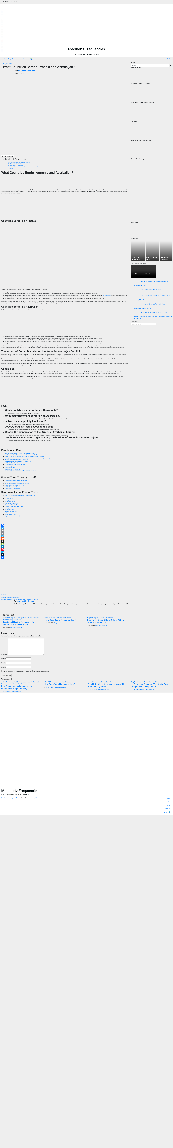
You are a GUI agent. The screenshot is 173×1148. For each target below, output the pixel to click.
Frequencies (14, 618)
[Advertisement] (65, 207)
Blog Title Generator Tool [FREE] (12, 516)
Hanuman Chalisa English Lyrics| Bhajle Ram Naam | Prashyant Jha (20, 471)
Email (3, 663)
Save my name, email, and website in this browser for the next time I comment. (26, 672)
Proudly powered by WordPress (10, 799)
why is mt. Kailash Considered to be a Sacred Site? (16, 460)
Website (3, 668)
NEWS (10, 64)
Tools (5, 59)
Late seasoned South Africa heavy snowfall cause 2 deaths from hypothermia (19, 600)
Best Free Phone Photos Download (13, 487)
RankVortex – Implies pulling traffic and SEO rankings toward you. (20, 496)
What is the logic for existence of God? (14, 466)
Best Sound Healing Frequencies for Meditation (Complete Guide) (19, 624)
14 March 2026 (50, 688)
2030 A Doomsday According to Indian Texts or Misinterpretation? (20, 454)
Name (3, 659)
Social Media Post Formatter (11, 504)
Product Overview (149, 683)
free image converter (9, 497)
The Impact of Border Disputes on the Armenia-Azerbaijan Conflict (23, 167)
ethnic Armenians (107, 296)
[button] (167, 59)
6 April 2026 (6, 692)
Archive (5, 618)
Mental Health (27, 618)
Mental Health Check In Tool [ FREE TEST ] (14, 486)
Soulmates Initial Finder (10, 483)
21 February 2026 (137, 690)
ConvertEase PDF (9, 499)
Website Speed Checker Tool (11, 505)
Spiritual (20, 620)
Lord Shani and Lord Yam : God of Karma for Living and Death (19, 463)
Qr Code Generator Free (10, 513)
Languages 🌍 (27, 59)
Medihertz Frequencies (86, 49)
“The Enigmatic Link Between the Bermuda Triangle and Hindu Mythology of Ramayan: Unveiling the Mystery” (30, 458)
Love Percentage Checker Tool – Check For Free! (16, 481)
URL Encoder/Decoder (10, 502)
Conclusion (10, 169)
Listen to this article (7, 157)
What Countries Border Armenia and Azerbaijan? (39, 68)
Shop (13, 59)
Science (15, 620)
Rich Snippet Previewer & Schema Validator (15, 500)
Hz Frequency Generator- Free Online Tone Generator (17, 484)
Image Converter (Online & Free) (12, 489)
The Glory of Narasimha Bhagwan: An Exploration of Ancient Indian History (22, 455)
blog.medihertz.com (27, 71)
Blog (9, 59)
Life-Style (20, 618)
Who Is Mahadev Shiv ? (10, 468)
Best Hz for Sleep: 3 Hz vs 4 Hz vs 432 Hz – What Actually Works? (106, 622)
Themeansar (39, 799)
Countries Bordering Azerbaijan (15, 166)
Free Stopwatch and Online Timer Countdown (15, 508)
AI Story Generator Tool (10, 515)
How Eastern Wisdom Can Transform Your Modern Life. (18, 462)
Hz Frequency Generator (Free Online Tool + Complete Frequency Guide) (150, 686)
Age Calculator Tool (9, 510)
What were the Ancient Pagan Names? (10, 598)
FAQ (7, 64)
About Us (19, 59)
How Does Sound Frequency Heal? (60, 621)
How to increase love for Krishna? (12, 470)
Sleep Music (109, 618)
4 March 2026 (93, 690)
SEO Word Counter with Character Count (14, 507)
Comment (4, 655)
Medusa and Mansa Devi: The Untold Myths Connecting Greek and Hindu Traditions (24, 457)
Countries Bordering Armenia (15, 164)
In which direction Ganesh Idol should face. (15, 465)
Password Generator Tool (10, 512)
